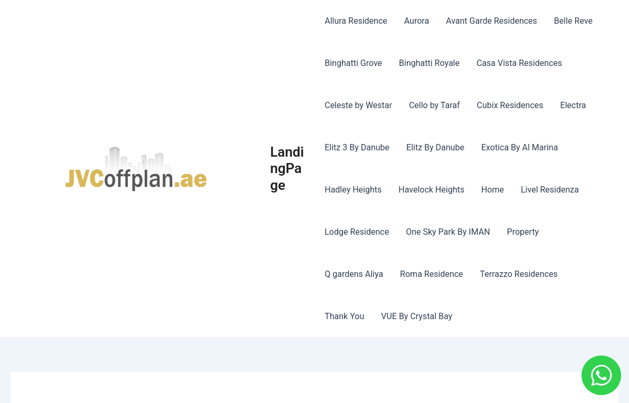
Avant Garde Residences (491, 21)
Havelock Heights (431, 190)
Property (523, 232)
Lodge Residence (357, 232)
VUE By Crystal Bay (416, 316)
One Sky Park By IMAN (448, 232)
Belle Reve (573, 21)
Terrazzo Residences (519, 274)
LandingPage (287, 168)
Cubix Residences (510, 105)
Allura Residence (356, 21)
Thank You (344, 316)
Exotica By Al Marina (519, 147)
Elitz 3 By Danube (357, 147)
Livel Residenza (550, 190)
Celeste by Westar (358, 105)
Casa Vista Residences (519, 63)
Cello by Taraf (434, 105)
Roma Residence (431, 274)
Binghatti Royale (429, 63)
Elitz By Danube (435, 147)
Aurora (416, 21)
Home (492, 190)
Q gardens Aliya (354, 274)
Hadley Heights (353, 190)
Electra (573, 105)
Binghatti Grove (353, 63)
